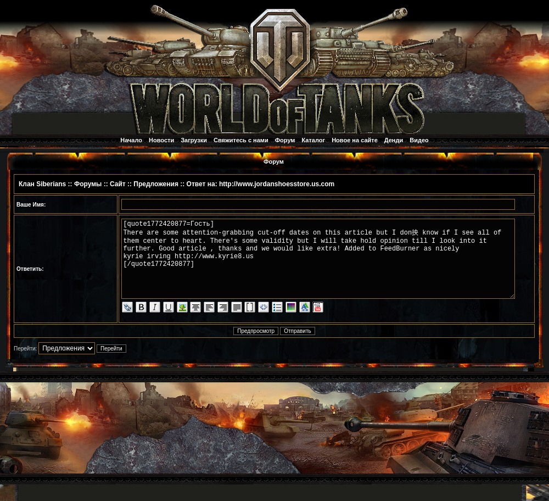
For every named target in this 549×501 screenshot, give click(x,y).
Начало (131, 140)
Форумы (88, 184)
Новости (161, 140)
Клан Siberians (42, 184)
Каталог (314, 140)
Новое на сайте (355, 140)
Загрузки (194, 140)
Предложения (155, 184)
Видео (419, 140)
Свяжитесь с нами (241, 140)
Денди (393, 140)
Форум (285, 140)
